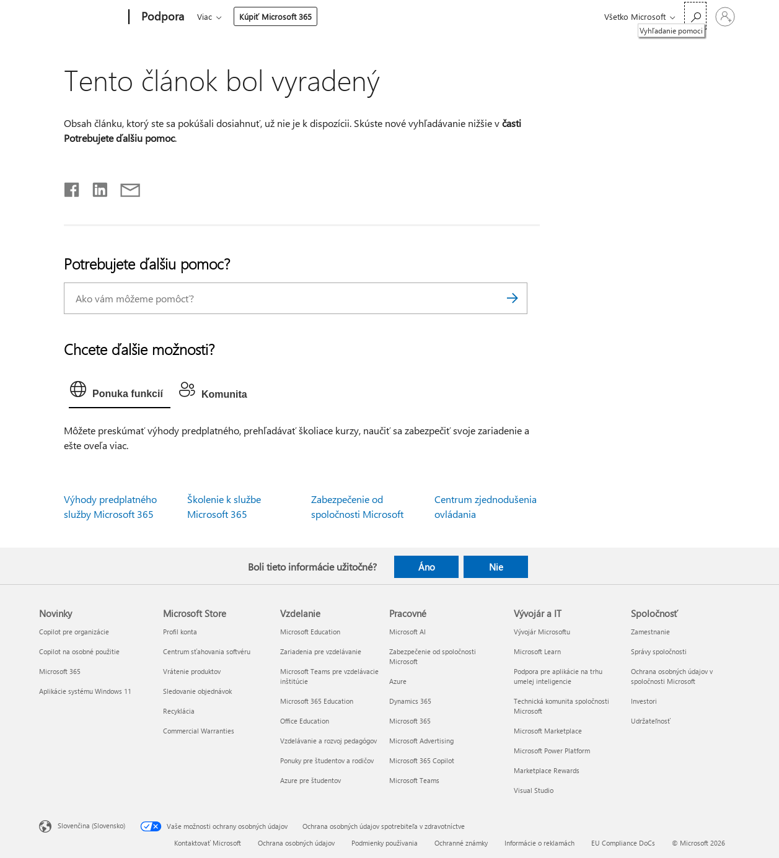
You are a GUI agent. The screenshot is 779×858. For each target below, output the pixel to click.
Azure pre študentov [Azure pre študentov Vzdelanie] (310, 780)
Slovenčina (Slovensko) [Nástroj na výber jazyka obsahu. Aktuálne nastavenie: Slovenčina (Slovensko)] (91, 825)
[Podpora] (161, 17)
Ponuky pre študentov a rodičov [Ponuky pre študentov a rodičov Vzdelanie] (327, 760)
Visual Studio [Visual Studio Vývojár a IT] (533, 790)
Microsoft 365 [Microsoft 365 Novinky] (60, 671)
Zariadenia (370, 16)
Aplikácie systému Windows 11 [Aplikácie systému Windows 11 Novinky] (85, 691)
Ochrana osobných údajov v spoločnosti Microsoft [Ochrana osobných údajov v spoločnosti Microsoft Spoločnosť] (672, 676)
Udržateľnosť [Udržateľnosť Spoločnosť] (651, 720)
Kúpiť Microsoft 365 (490, 16)
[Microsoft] (81, 17)
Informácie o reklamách (539, 842)
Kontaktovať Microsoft (207, 842)
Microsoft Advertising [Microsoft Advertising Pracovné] (421, 740)
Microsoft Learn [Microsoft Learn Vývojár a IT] (537, 651)
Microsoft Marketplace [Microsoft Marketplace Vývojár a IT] (548, 730)
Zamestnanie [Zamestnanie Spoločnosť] (650, 631)
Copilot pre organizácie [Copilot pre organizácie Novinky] (74, 631)
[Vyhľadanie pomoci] (695, 16)
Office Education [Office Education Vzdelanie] (304, 720)
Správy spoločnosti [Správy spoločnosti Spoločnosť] (659, 651)
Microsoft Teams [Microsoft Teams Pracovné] (414, 780)
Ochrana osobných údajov (296, 842)
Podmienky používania (384, 842)
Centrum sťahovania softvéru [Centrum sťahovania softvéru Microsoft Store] (206, 651)
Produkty (311, 16)
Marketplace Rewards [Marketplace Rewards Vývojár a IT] (546, 770)
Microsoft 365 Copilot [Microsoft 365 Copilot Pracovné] (421, 760)
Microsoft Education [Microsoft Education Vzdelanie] (310, 631)
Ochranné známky (461, 842)
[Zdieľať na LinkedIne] (95, 187)
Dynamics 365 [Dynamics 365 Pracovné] (410, 701)
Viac (419, 16)
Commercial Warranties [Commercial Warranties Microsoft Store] (198, 730)
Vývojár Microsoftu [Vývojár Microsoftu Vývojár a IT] (542, 631)
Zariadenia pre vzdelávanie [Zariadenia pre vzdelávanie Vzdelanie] (320, 651)
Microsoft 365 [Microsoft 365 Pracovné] (410, 720)
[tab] (119, 392)
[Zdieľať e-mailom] (124, 187)
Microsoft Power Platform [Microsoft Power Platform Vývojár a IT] (552, 750)
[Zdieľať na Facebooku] (72, 187)
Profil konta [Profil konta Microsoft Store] (180, 631)
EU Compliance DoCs (623, 842)
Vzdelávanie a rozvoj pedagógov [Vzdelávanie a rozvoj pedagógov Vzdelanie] (328, 740)
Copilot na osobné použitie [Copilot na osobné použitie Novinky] (79, 651)
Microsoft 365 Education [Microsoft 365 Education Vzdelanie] (316, 701)
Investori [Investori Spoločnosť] (644, 701)
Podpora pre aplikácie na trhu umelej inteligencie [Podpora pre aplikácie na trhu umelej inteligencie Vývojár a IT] (558, 676)
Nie (496, 567)
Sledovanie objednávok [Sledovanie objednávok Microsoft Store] (197, 691)
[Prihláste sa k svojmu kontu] (725, 17)
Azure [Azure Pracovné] (398, 681)
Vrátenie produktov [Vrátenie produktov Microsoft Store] (192, 671)
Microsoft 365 (220, 16)
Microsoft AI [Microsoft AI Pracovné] (407, 631)
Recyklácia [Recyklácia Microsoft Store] (179, 711)
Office (268, 16)
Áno (426, 567)
